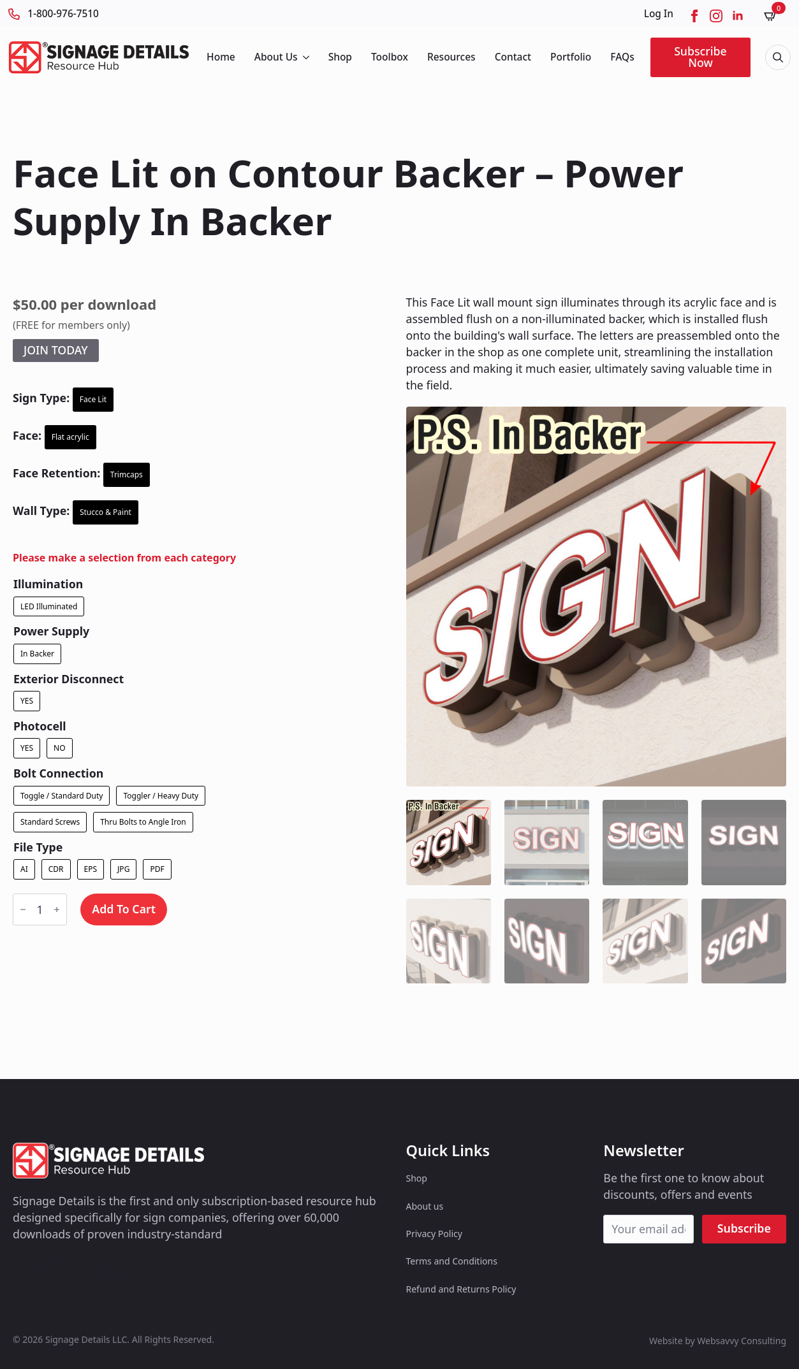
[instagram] (716, 16)
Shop (340, 57)
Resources (451, 57)
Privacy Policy (434, 1234)
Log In (658, 13)
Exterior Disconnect (68, 679)
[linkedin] (737, 16)
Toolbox (389, 57)
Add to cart (124, 908)
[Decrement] (23, 909)
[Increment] (57, 909)
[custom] (20, 1270)
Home (221, 57)
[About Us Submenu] (305, 57)
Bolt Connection (58, 773)
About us (425, 1206)
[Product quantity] (40, 909)
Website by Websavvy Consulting (717, 1341)
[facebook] (694, 16)
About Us (276, 57)
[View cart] (775, 15)
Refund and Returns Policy (461, 1289)
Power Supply (51, 631)
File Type (37, 847)
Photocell (39, 726)
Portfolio (570, 57)
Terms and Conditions (451, 1261)
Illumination (48, 584)
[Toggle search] (778, 57)
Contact (513, 57)
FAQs (622, 57)
